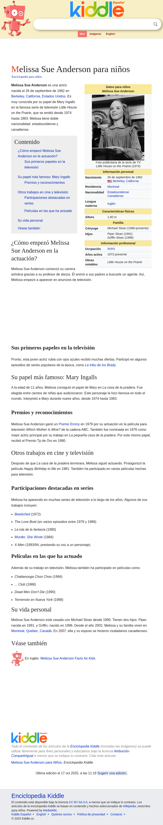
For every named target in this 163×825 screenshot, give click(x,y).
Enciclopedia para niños (27, 76)
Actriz (111, 248)
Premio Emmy (69, 424)
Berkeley (118, 181)
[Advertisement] (81, 50)
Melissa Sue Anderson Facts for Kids (67, 658)
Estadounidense (118, 192)
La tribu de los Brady (100, 365)
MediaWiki (50, 810)
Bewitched (22, 514)
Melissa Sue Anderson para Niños (36, 762)
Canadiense (115, 196)
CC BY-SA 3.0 (78, 802)
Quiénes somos (61, 814)
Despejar (146, 24)
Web (82, 33)
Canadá (46, 631)
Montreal (113, 186)
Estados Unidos (53, 96)
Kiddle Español (21, 814)
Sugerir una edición (112, 773)
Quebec (32, 631)
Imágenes (95, 33)
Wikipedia (129, 806)
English (110, 33)
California (132, 181)
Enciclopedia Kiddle (85, 746)
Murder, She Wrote (29, 537)
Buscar (155, 24)
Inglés (111, 203)
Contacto (116, 814)
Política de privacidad (91, 814)
